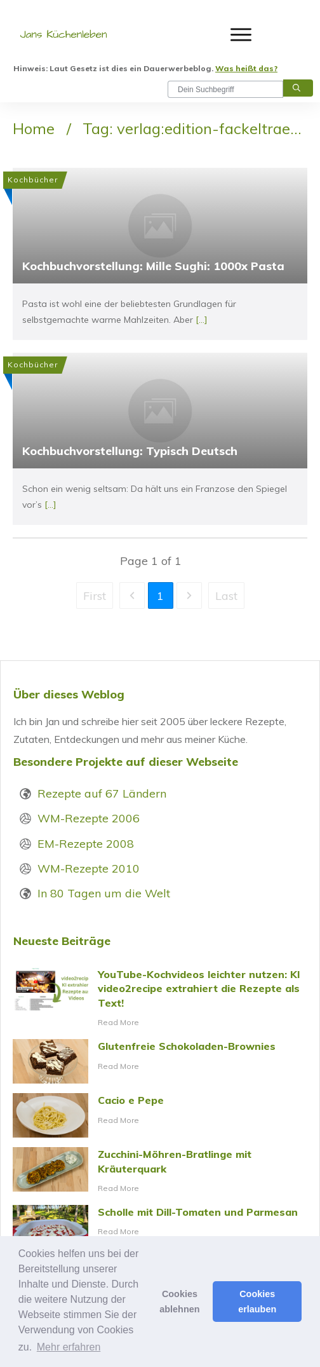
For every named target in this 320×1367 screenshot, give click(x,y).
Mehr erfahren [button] (69, 1347)
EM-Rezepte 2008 (85, 843)
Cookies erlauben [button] (257, 1301)
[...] (202, 319)
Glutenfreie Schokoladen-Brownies (160, 1061)
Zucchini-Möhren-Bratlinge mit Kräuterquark (160, 1171)
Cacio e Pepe (160, 1115)
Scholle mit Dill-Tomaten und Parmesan (160, 1227)
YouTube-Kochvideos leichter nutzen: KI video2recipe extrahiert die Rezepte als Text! (160, 998)
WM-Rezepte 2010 (88, 868)
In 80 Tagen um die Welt (103, 893)
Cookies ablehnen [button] (179, 1301)
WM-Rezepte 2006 (88, 818)
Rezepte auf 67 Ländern (101, 793)
